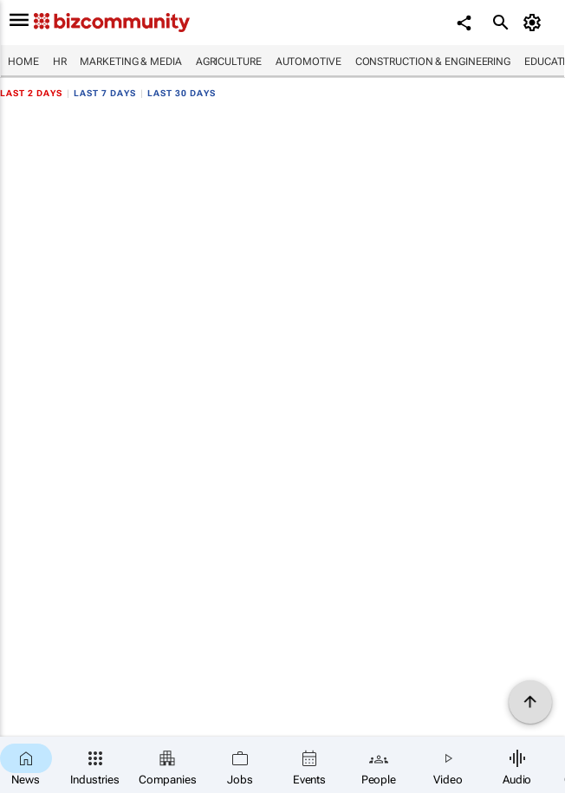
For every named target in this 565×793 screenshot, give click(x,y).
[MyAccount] (535, 23)
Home (23, 61)
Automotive (308, 61)
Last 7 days (105, 93)
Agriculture (229, 61)
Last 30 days (181, 93)
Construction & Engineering (432, 61)
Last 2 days (31, 93)
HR (60, 61)
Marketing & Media (130, 61)
